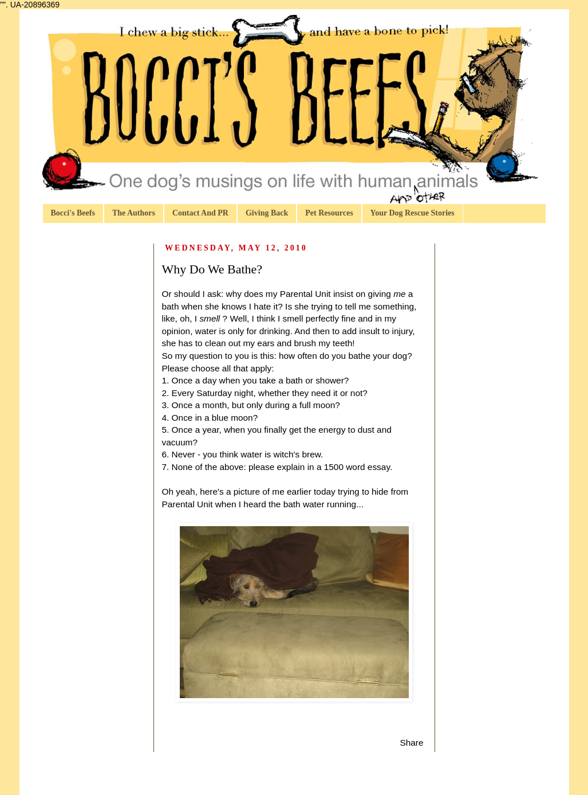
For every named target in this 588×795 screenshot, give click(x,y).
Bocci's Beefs (73, 213)
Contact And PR (200, 213)
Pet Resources (329, 213)
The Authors (133, 213)
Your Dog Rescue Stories (412, 213)
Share (411, 742)
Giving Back (267, 213)
